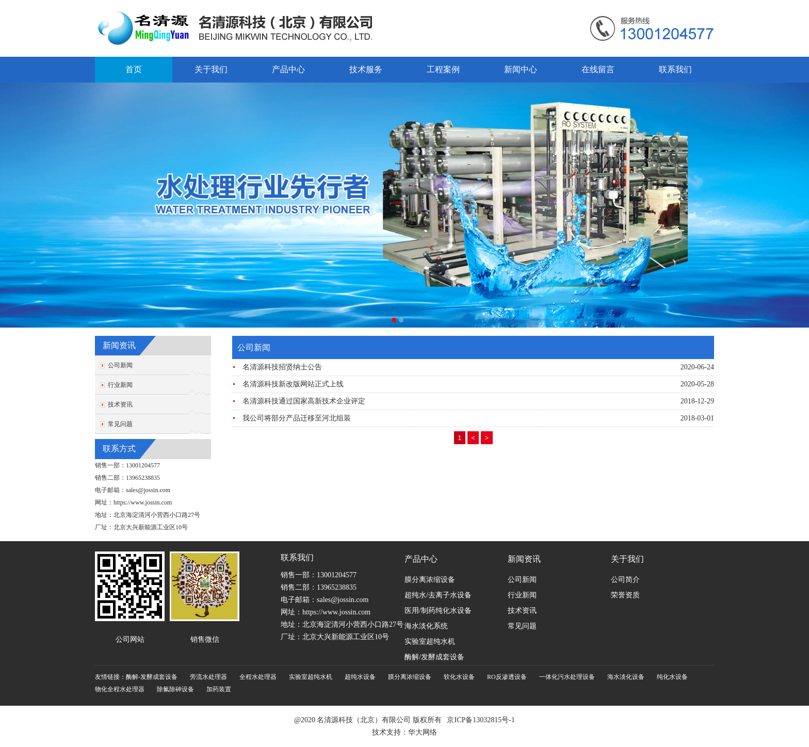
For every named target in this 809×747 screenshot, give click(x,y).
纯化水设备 (672, 676)
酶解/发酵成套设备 (434, 657)
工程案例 (443, 69)
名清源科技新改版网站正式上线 (293, 384)
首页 (133, 69)
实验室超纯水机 (430, 641)
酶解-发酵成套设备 (151, 676)
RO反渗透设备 (507, 676)
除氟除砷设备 (175, 689)
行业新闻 (120, 384)
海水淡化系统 (426, 626)
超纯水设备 (360, 676)
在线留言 (597, 69)
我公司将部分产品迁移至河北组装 (296, 418)
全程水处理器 (258, 676)
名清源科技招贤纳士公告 (282, 367)
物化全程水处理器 (119, 689)
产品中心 (288, 69)
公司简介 (625, 579)
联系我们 (675, 69)
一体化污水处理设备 (567, 676)
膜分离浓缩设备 (430, 579)
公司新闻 (120, 365)
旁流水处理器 (208, 676)
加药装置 (218, 689)
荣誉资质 (625, 595)
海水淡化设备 (625, 676)
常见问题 (120, 424)
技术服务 (365, 69)
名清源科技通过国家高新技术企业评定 (303, 401)
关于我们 (211, 69)
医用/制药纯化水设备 (438, 610)
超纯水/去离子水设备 (438, 595)
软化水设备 (459, 676)
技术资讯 (120, 404)
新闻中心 (520, 69)
